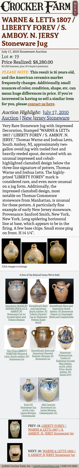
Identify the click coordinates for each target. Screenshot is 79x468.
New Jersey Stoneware (45, 118)
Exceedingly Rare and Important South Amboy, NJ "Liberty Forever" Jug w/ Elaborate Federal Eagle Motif (38, 314)
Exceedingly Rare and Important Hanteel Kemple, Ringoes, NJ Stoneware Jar (42, 354)
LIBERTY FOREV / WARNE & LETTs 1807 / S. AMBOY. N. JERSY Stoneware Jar (51, 429)
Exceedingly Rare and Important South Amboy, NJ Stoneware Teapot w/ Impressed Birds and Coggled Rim (61, 311)
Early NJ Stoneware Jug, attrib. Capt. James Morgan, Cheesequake (28, 410)
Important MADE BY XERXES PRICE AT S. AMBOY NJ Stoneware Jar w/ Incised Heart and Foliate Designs (16, 312)
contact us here (41, 103)
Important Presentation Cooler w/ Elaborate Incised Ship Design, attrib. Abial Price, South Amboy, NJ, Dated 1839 (65, 363)
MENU (75, 8)
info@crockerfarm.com (46, 465)
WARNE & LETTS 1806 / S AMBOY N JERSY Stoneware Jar (52, 453)
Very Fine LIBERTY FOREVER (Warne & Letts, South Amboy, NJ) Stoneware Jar (16, 354)
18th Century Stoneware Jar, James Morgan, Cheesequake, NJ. (48, 408)
